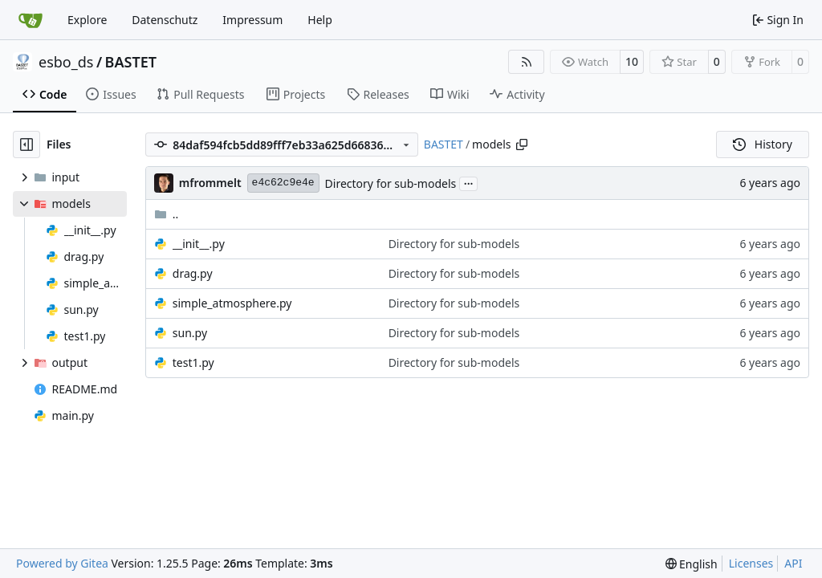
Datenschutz (164, 19)
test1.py (193, 362)
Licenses (751, 563)
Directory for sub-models (391, 183)
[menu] (691, 564)
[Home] (30, 20)
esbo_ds (66, 62)
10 (631, 61)
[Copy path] (521, 144)
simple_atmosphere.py (232, 303)
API (793, 563)
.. (166, 214)
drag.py (193, 273)
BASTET (131, 62)
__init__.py (199, 243)
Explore (87, 19)
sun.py (190, 332)
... (469, 182)
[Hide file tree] (26, 144)
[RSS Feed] (526, 62)
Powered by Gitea (62, 563)
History (762, 144)
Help (319, 19)
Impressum (252, 19)
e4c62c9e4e (283, 183)
